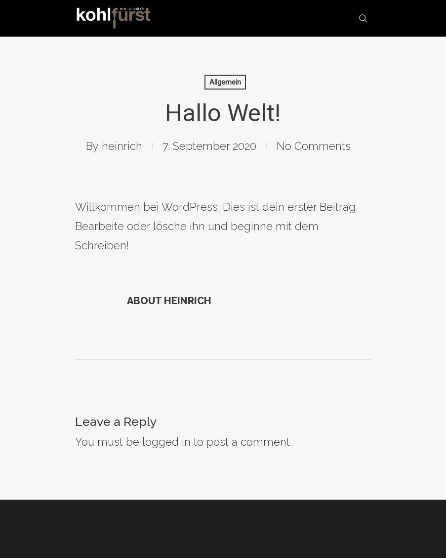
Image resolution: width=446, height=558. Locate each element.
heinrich (122, 146)
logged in (166, 441)
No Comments (314, 146)
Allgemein (225, 82)
